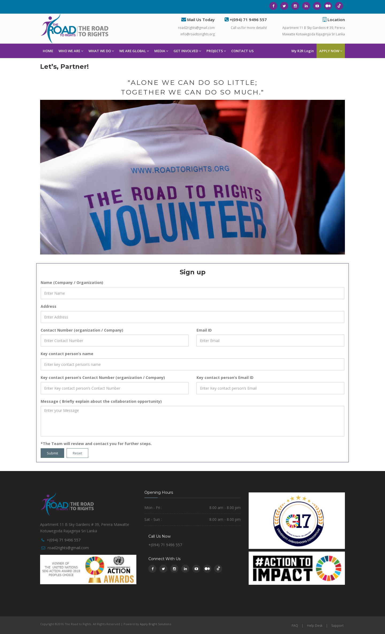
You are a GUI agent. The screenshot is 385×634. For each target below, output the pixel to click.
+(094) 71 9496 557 (63, 539)
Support (337, 625)
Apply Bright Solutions (155, 624)
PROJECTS (216, 50)
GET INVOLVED (187, 50)
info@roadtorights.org (197, 34)
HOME (48, 50)
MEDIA (161, 50)
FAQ (295, 625)
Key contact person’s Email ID (225, 377)
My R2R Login (302, 50)
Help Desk (314, 625)
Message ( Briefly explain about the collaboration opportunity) (101, 401)
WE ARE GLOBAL (134, 50)
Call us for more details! (249, 27)
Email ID (204, 330)
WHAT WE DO (101, 50)
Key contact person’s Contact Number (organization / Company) (103, 377)
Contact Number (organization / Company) (82, 330)
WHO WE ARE (71, 50)
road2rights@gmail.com (196, 27)
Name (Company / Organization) (72, 282)
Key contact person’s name (67, 353)
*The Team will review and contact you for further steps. (96, 443)
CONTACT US (242, 50)
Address (48, 306)
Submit (52, 453)
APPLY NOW (330, 50)
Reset (77, 453)
